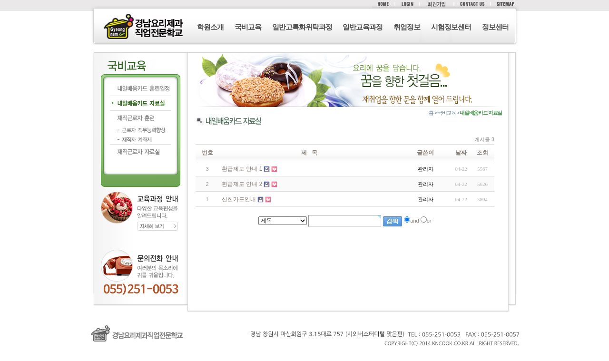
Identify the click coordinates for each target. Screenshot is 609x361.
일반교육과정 (363, 27)
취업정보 (406, 27)
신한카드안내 (239, 199)
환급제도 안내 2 (242, 184)
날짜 (461, 152)
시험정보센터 (451, 27)
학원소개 (210, 27)
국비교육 (248, 27)
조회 (482, 152)
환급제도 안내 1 (242, 169)
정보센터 (495, 27)
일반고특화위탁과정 (302, 27)
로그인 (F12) (304, 356)
